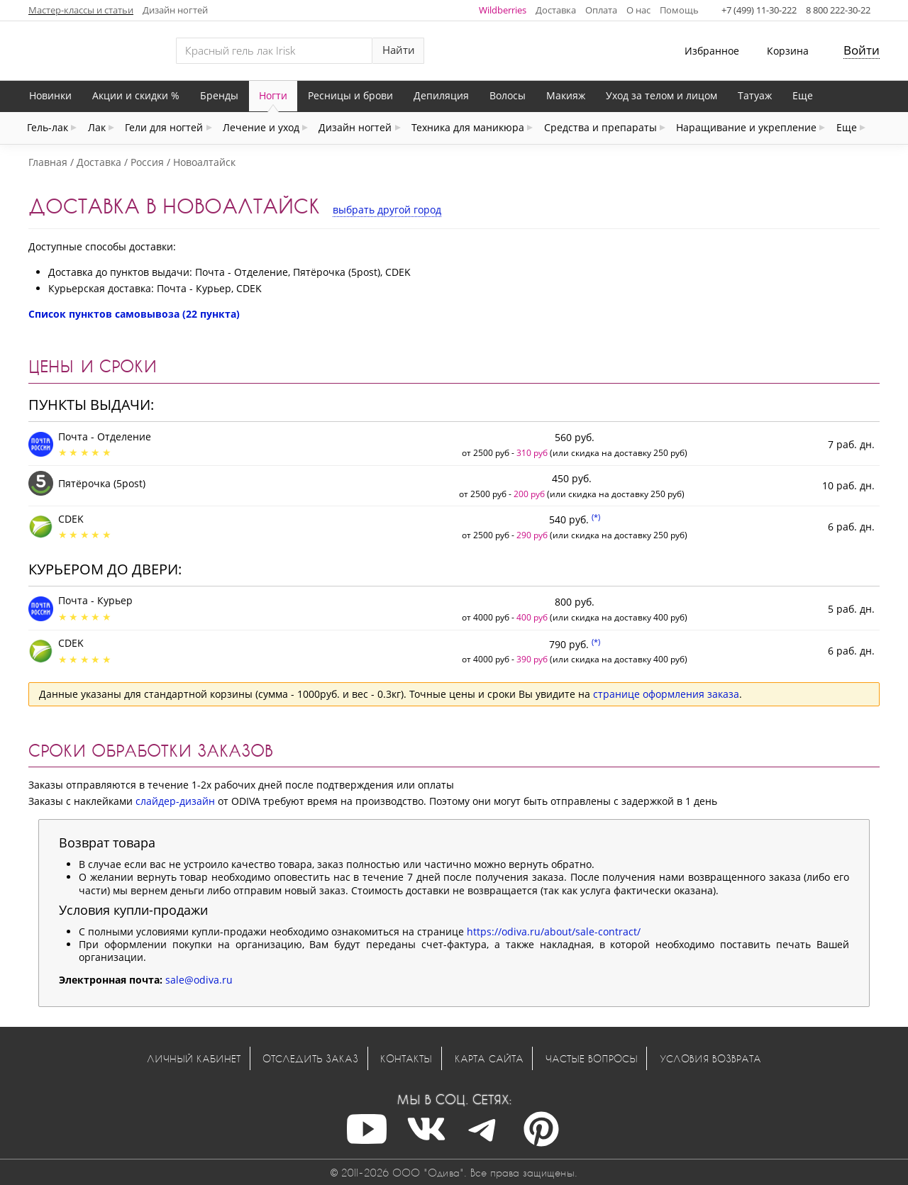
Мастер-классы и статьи (80, 10)
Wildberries (502, 10)
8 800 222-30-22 (838, 10)
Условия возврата (710, 1058)
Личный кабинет (193, 1058)
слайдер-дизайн (175, 801)
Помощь (679, 10)
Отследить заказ (310, 1058)
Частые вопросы (592, 1058)
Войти (861, 50)
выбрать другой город (387, 209)
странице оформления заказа (666, 694)
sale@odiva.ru (199, 979)
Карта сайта (489, 1058)
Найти (398, 50)
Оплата (601, 10)
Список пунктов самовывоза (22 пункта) (134, 314)
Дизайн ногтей (175, 10)
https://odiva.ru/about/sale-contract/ (554, 931)
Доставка (556, 10)
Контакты (406, 1058)
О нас (638, 10)
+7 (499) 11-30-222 (759, 10)
